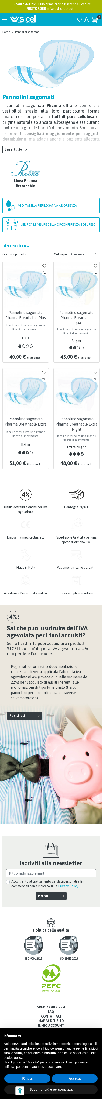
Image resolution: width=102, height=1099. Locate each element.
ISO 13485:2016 (68, 958)
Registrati (17, 715)
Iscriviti (43, 896)
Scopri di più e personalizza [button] (50, 1089)
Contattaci (51, 1016)
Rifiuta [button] (27, 1078)
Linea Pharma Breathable (25, 183)
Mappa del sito (51, 1021)
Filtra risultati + (15, 246)
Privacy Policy (68, 886)
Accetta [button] (75, 1078)
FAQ (51, 1012)
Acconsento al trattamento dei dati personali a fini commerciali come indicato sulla (47, 884)
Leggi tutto (13, 149)
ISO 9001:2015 (33, 958)
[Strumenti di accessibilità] (19, 1090)
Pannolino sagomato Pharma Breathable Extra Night (76, 424)
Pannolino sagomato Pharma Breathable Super (76, 317)
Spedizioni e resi (51, 1007)
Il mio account (51, 1025)
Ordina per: (61, 254)
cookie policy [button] (13, 1057)
